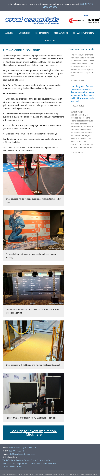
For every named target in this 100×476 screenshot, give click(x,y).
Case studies (24, 33)
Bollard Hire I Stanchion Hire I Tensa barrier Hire (76, 474)
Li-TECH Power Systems (84, 33)
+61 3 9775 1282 (16, 451)
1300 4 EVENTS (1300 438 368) (23, 448)
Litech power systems (9, 474)
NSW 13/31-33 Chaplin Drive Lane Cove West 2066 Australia (29, 463)
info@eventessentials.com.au (21, 454)
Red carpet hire (42, 33)
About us (9, 33)
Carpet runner (33, 474)
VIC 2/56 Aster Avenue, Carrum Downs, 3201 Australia (26, 460)
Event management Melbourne (49, 474)
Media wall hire (61, 33)
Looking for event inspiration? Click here (33, 432)
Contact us (50, 40)
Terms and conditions (12, 466)
